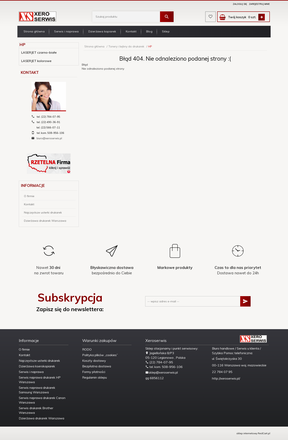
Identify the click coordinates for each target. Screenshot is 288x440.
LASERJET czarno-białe (39, 52)
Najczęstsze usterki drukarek (43, 212)
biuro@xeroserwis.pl (49, 138)
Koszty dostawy (94, 361)
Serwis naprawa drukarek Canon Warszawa (42, 400)
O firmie (29, 196)
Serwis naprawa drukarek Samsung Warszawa (37, 390)
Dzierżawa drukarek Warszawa (45, 221)
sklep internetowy (246, 433)
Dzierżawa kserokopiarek (37, 366)
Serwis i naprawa (66, 31)
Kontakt (131, 31)
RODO (87, 349)
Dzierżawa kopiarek (102, 31)
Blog (149, 31)
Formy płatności (93, 372)
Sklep (166, 31)
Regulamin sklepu (94, 377)
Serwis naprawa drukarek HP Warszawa (40, 379)
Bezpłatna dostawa (96, 366)
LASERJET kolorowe (36, 61)
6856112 (157, 378)
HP (22, 44)
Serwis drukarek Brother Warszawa (36, 410)
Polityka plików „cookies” (100, 355)
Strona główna (34, 31)
